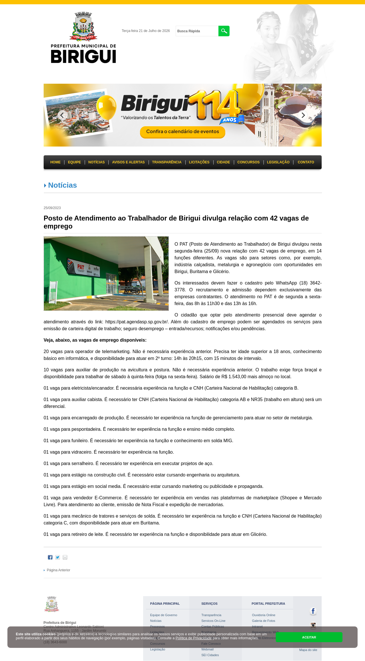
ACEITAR (309, 637)
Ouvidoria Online (263, 615)
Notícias (62, 185)
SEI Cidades (210, 655)
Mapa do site (308, 650)
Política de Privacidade (194, 638)
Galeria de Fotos (263, 620)
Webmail (207, 649)
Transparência (211, 615)
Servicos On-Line (213, 620)
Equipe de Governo (163, 615)
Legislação (157, 649)
